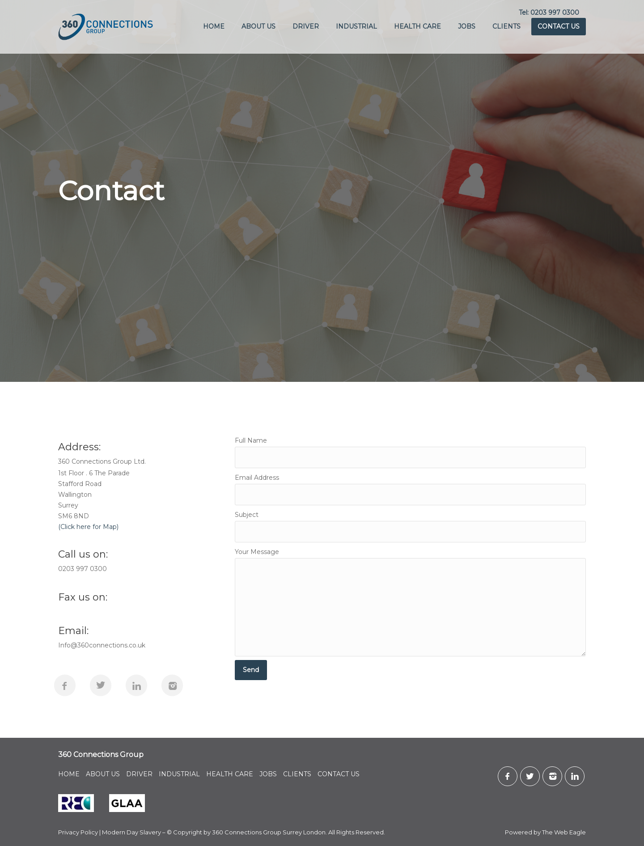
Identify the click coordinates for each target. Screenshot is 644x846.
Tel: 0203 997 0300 (549, 12)
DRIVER (305, 26)
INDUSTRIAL (356, 26)
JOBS (466, 26)
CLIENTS (506, 26)
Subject (410, 526)
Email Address (410, 489)
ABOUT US (258, 26)
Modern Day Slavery (131, 832)
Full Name (410, 452)
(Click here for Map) (88, 527)
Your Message (410, 602)
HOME (214, 26)
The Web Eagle (564, 832)
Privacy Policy (78, 832)
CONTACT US (559, 26)
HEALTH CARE (417, 26)
